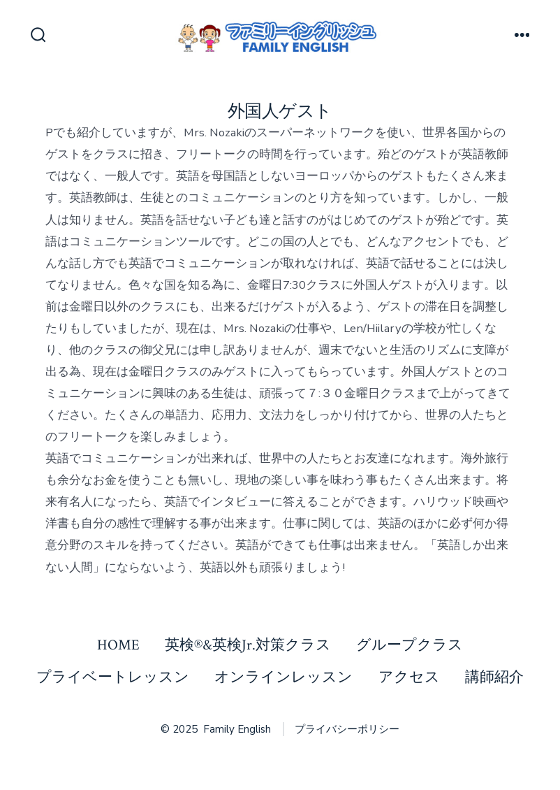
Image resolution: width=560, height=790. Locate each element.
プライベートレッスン (112, 677)
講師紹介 (494, 677)
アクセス (409, 677)
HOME (118, 644)
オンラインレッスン (283, 677)
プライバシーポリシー (347, 729)
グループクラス (409, 644)
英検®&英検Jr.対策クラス (248, 644)
